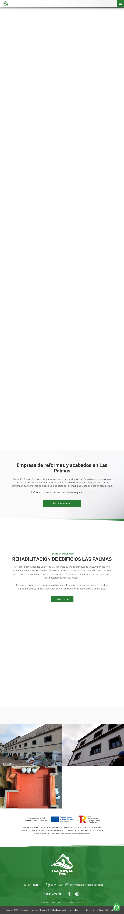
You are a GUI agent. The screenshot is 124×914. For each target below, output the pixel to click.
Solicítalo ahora (62, 599)
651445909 (54, 885)
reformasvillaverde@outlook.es (84, 885)
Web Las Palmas (112, 910)
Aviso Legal (56, 902)
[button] (116, 907)
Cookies (44, 902)
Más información (62, 503)
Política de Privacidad (74, 902)
